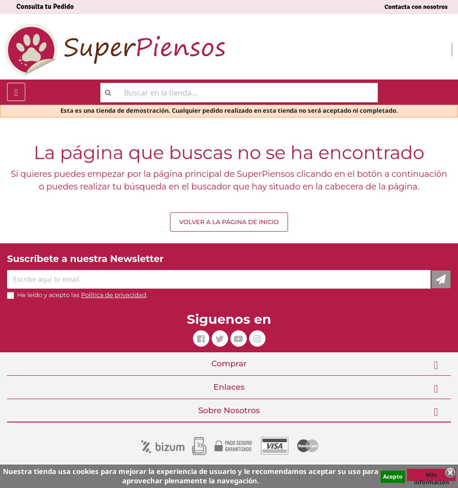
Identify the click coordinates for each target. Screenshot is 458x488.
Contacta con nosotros (416, 7)
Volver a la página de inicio (229, 222)
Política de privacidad (113, 295)
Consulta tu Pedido (45, 6)
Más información (431, 476)
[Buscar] (239, 92)
